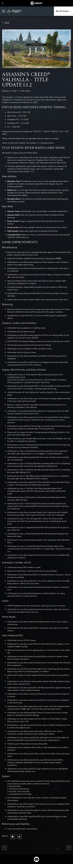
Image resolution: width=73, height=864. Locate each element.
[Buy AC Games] (63, 11)
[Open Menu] (3, 11)
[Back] (5, 22)
